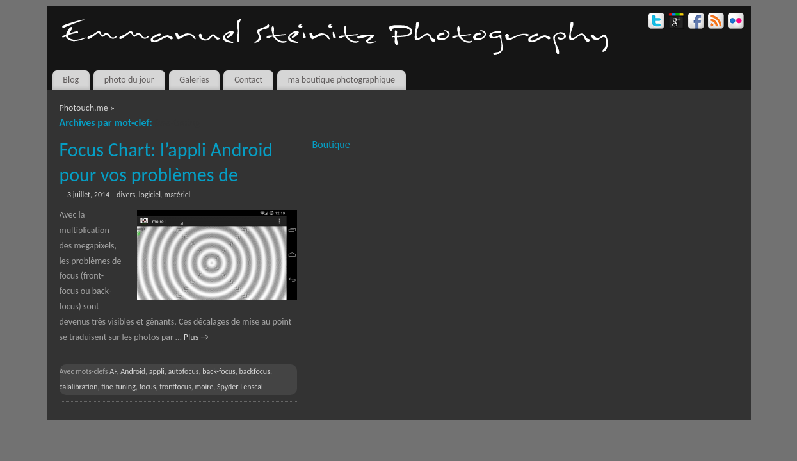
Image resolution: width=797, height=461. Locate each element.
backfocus (254, 371)
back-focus (219, 371)
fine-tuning (118, 386)
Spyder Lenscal (240, 386)
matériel (178, 194)
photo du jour (129, 79)
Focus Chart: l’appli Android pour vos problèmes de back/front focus (166, 174)
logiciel (150, 194)
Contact (248, 79)
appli (157, 371)
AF (113, 371)
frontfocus (175, 386)
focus (148, 386)
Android (132, 371)
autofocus (183, 371)
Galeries (194, 79)
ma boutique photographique (341, 79)
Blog (71, 79)
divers (126, 194)
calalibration (79, 386)
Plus (196, 337)
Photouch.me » (87, 107)
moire (204, 386)
